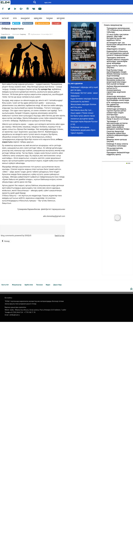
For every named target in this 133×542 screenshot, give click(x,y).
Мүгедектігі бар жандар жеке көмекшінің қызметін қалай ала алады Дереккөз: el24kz (83, 58)
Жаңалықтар (25, 19)
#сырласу (11, 37)
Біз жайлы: (8, 298)
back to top (59, 235)
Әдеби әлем (38, 19)
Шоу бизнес (61, 19)
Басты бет (5, 18)
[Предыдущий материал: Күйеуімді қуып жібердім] (5, 241)
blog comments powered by (16, 235)
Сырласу (23, 34)
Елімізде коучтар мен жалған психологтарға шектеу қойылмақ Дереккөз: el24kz (82, 79)
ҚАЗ (46, 2)
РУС (50, 2)
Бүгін (15, 18)
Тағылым (49, 19)
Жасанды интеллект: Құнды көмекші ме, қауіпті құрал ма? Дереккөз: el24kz (83, 37)
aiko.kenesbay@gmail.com (54, 216)
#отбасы (3, 37)
